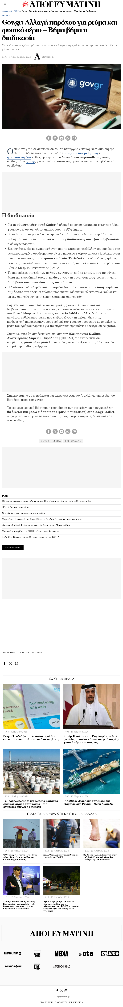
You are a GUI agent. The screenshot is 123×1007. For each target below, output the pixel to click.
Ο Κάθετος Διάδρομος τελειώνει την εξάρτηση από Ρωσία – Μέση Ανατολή (88, 802)
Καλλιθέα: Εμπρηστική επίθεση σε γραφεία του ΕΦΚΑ (30, 537)
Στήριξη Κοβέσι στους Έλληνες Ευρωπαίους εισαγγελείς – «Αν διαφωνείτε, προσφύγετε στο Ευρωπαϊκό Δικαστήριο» (19, 905)
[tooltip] (48, 138)
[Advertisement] (61, 467)
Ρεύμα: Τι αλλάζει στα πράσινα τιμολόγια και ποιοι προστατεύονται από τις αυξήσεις (31, 738)
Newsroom (47, 57)
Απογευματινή (7, 11)
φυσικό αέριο (74, 441)
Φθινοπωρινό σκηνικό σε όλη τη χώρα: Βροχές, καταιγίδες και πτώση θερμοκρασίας (47, 501)
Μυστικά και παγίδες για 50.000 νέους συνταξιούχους (30, 531)
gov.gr (44, 441)
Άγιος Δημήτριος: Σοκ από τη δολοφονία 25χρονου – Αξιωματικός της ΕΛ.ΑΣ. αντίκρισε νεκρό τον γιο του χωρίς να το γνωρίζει (61, 906)
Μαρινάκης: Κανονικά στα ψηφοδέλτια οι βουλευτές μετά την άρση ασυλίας (42, 519)
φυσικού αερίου (19, 157)
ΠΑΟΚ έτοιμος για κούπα (15, 507)
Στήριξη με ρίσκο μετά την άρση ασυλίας (23, 513)
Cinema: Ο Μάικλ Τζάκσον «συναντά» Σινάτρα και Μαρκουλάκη (36, 525)
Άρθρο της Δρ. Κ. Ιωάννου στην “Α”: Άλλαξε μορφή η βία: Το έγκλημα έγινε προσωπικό (100, 857)
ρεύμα (57, 441)
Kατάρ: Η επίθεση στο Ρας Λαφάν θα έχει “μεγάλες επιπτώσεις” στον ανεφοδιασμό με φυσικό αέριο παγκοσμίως (91, 739)
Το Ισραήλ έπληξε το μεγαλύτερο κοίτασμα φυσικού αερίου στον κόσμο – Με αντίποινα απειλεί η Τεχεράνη (30, 804)
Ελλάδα (17, 11)
